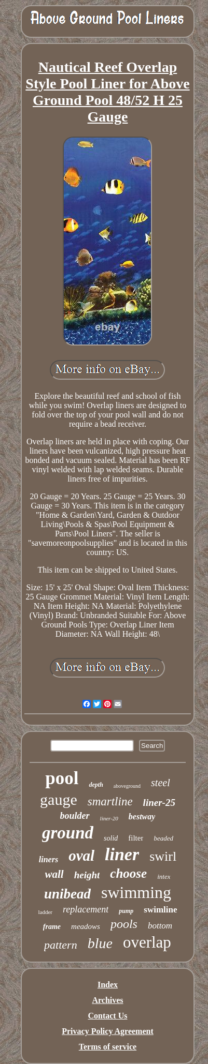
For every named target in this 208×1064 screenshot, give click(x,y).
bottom (160, 926)
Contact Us (107, 1015)
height (87, 875)
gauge (58, 799)
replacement (85, 909)
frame (52, 927)
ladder (45, 912)
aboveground (127, 786)
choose (128, 873)
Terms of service (107, 1046)
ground (67, 832)
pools (123, 924)
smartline (110, 801)
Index (108, 984)
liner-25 (159, 802)
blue (100, 943)
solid (111, 838)
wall (54, 874)
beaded (163, 838)
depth (96, 784)
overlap (147, 942)
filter (135, 838)
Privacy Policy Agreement (108, 1031)
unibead (67, 894)
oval (81, 855)
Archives (107, 1000)
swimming (136, 892)
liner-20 (109, 818)
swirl (162, 856)
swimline (160, 910)
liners (48, 859)
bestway (142, 816)
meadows (85, 926)
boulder (75, 816)
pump (126, 911)
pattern (60, 944)
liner (122, 854)
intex (163, 876)
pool (61, 778)
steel (160, 782)
